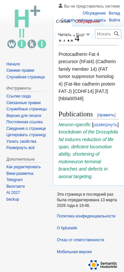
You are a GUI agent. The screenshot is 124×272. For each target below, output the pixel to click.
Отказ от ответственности (80, 240)
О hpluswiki (67, 228)
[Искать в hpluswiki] (108, 34)
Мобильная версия (74, 252)
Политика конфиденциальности (86, 216)
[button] (20, 147)
